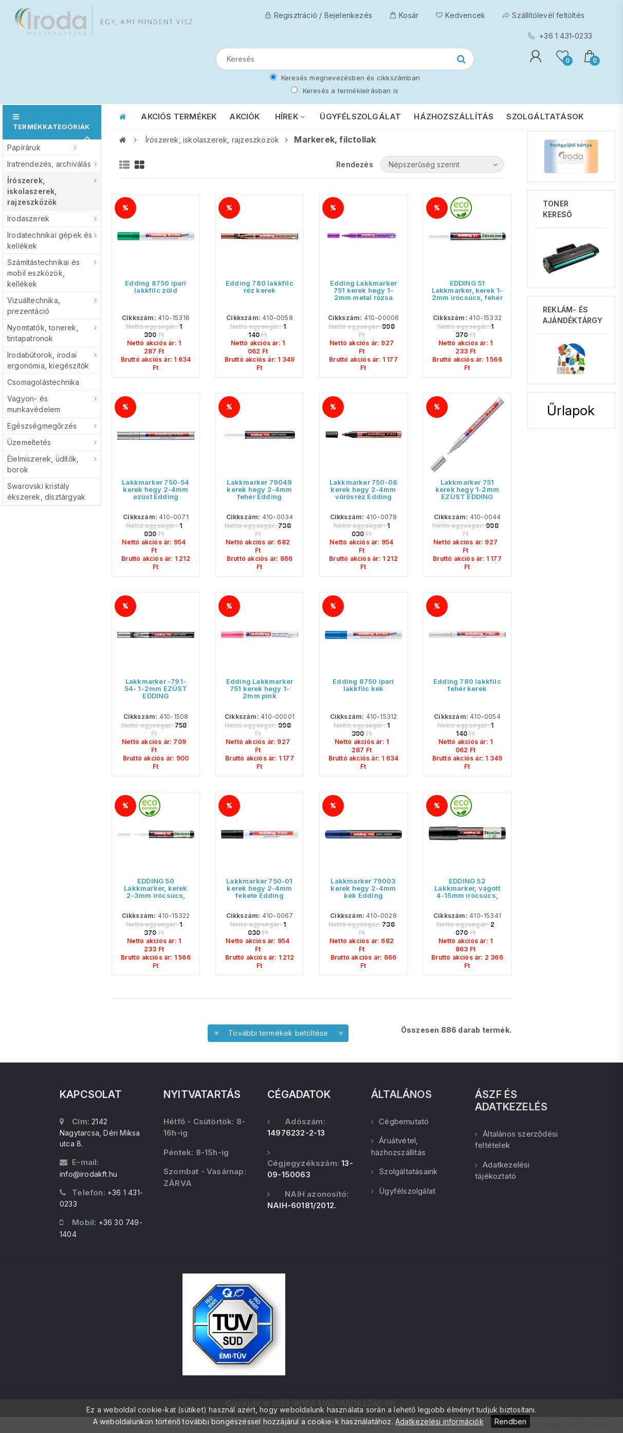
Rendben (510, 1421)
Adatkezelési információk (439, 1421)
